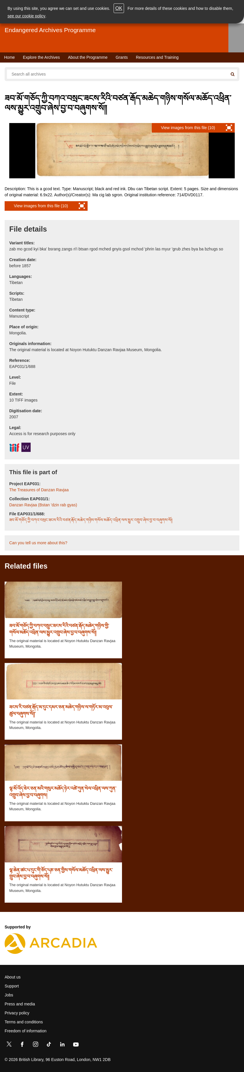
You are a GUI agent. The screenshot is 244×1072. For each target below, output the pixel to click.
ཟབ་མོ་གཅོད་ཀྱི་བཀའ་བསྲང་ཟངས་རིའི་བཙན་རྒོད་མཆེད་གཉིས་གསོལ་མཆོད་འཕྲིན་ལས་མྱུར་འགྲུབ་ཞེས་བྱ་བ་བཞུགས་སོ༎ (91, 520)
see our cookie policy (26, 16)
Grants (122, 57)
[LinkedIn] (62, 1045)
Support (12, 986)
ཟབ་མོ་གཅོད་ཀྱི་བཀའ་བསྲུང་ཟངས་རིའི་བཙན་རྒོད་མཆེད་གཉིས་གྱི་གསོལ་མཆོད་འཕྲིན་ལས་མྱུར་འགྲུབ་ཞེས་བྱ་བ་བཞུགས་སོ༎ (59, 629)
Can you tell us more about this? (38, 542)
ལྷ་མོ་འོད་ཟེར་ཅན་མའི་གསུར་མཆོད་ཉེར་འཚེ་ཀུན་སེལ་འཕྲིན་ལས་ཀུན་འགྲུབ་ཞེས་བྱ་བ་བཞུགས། (62, 791)
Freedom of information (26, 1031)
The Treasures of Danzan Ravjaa (39, 490)
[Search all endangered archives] (117, 74)
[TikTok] (49, 1045)
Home (9, 57)
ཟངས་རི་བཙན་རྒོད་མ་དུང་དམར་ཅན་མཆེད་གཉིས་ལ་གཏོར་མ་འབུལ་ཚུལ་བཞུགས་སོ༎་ (60, 710)
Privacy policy (17, 1013)
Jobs (9, 995)
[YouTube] (75, 1045)
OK (118, 8)
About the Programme (88, 57)
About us (13, 977)
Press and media (20, 1004)
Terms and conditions (24, 1022)
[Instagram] (35, 1045)
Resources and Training (157, 57)
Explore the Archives (41, 57)
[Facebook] (22, 1045)
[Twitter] (9, 1045)
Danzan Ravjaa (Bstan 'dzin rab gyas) (43, 505)
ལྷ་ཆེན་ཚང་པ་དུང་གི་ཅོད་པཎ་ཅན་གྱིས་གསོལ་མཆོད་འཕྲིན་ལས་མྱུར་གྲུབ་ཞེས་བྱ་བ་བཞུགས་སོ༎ (61, 873)
